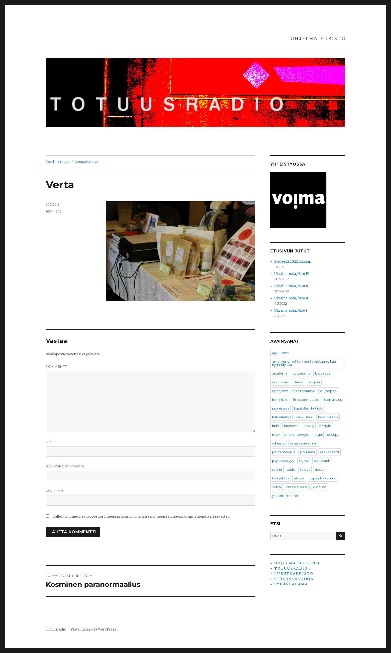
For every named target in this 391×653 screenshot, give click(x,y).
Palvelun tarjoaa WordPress (93, 629)
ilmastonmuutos (305, 400)
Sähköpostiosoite (65, 466)
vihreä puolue (297, 487)
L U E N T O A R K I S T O (293, 574)
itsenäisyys (280, 408)
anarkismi (280, 373)
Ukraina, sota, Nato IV (291, 274)
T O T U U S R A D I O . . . (292, 568)
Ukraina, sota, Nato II (291, 298)
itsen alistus (332, 400)
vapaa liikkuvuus (322, 478)
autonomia (301, 373)
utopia (299, 478)
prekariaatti (329, 452)
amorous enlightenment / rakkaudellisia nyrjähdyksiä (304, 363)
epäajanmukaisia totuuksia (293, 391)
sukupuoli (322, 461)
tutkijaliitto (280, 478)
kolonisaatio (328, 417)
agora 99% (280, 353)
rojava (304, 461)
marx (276, 434)
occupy (333, 434)
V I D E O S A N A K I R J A (293, 579)
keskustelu (304, 417)
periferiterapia (283, 452)
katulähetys (281, 417)
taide (291, 469)
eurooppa (328, 391)
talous (305, 469)
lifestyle (325, 426)
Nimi (50, 442)
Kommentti (57, 366)
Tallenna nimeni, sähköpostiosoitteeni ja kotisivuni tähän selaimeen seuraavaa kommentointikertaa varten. (141, 516)
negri (317, 434)
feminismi (280, 400)
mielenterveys (296, 434)
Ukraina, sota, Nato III (291, 286)
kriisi (275, 426)
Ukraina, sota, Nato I (290, 310)
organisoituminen (304, 443)
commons (280, 382)
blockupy (322, 373)
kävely (308, 426)
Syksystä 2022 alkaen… (293, 261)
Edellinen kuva (57, 162)
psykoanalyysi (283, 461)
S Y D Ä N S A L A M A (290, 584)
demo (298, 382)
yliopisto (319, 487)
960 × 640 (54, 211)
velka (276, 487)
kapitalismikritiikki (308, 408)
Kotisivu (54, 491)
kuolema (291, 426)
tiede (319, 469)
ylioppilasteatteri (285, 496)
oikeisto (278, 443)
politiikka (307, 452)
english (314, 382)
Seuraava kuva (86, 162)
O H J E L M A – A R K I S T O (318, 38)
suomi (277, 469)
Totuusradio (56, 629)
